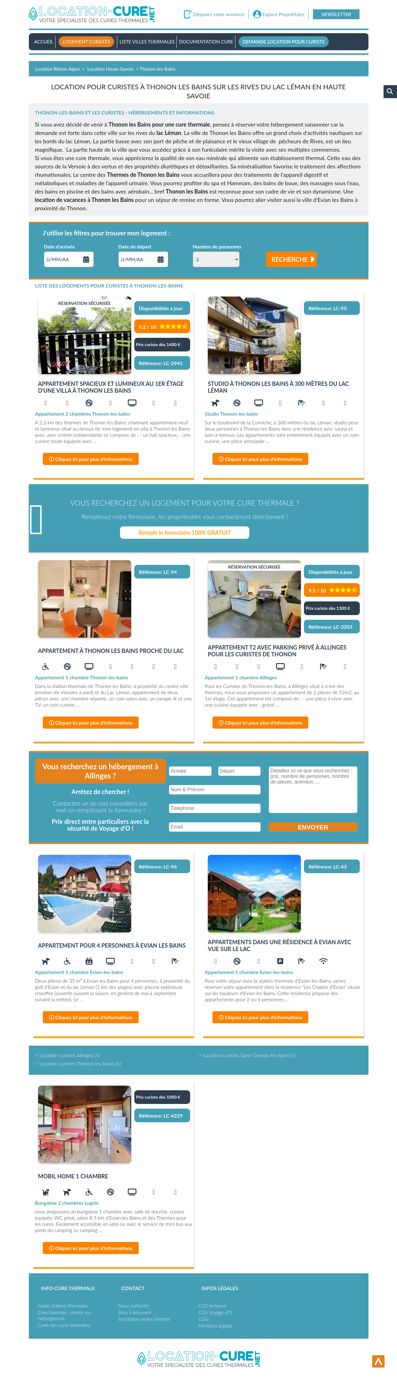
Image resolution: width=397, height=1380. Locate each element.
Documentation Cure (206, 41)
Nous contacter (133, 1305)
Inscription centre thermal (144, 1319)
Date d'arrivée (59, 246)
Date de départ (135, 246)
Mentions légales (215, 1326)
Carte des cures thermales (64, 1325)
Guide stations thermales (63, 1305)
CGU (203, 1319)
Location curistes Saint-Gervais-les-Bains (246, 1055)
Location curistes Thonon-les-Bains (77, 1063)
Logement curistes (86, 41)
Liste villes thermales (147, 41)
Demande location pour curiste (284, 41)
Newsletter (336, 14)
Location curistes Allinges (66, 1055)
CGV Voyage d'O (215, 1312)
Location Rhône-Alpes (57, 69)
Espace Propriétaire (283, 14)
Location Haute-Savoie (110, 69)
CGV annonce (212, 1305)
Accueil (43, 41)
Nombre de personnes (217, 246)
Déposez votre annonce (218, 14)
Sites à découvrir (134, 1312)
